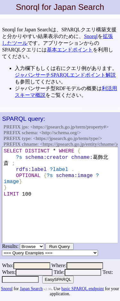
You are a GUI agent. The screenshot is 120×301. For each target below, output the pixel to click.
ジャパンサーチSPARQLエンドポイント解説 (65, 75)
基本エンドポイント (70, 49)
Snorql (91, 36)
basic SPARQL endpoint (82, 288)
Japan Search (31, 288)
